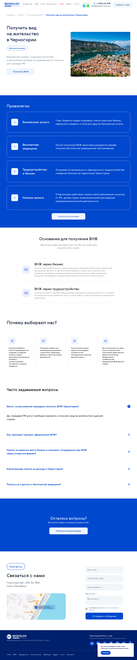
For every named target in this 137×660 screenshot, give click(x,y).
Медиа (68, 4)
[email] (104, 587)
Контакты (70, 654)
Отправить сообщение (104, 616)
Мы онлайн (86, 3)
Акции (62, 4)
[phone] (104, 578)
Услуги (20, 15)
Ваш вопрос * (91, 594)
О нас (76, 4)
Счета (42, 4)
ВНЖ (36, 4)
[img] (91, 643)
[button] (122, 4)
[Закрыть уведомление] (132, 645)
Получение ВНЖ (34, 15)
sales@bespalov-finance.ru (101, 6)
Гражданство (27, 4)
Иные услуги (51, 4)
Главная (10, 15)
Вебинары (47, 654)
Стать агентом (35, 654)
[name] (104, 569)
